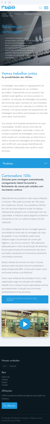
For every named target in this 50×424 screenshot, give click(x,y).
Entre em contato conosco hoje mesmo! (22, 299)
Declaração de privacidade (11, 420)
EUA (4, 366)
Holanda (13, 366)
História (5, 379)
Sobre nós (6, 377)
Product (18, 14)
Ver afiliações (9, 405)
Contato (5, 385)
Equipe (4, 382)
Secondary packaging (32, 14)
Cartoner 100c (7, 16)
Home (4, 14)
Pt (10, 14)
